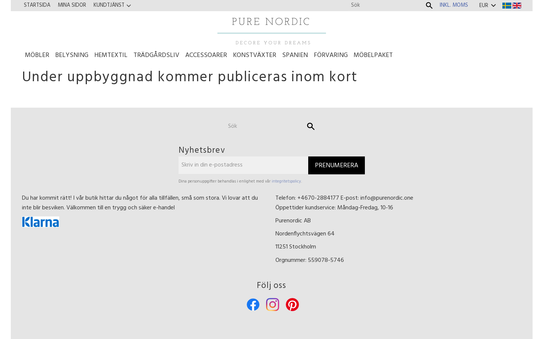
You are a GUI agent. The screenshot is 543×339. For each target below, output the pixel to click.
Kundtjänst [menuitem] (109, 5)
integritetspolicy (286, 181)
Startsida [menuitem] (37, 5)
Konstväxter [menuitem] (254, 55)
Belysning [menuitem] (71, 55)
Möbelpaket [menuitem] (373, 55)
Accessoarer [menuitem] (206, 55)
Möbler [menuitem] (37, 55)
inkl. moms (454, 5)
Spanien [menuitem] (295, 55)
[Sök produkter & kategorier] (386, 5)
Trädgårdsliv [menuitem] (156, 55)
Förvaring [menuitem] (331, 55)
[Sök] (429, 5)
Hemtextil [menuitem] (110, 55)
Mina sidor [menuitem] (72, 5)
